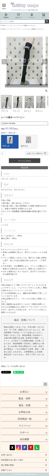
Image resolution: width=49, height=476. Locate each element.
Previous (4, 61)
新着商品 (6, 15)
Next (44, 61)
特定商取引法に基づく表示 (12, 460)
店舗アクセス (6, 470)
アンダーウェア (12, 25)
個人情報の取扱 (7, 465)
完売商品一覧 (25, 419)
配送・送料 (24, 398)
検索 (47, 21)
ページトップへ (45, 384)
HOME (3, 25)
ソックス (23, 29)
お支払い (24, 391)
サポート (24, 432)
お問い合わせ (6, 455)
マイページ (31, 15)
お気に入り (18, 15)
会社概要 (24, 439)
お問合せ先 (24, 412)
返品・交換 (24, 405)
